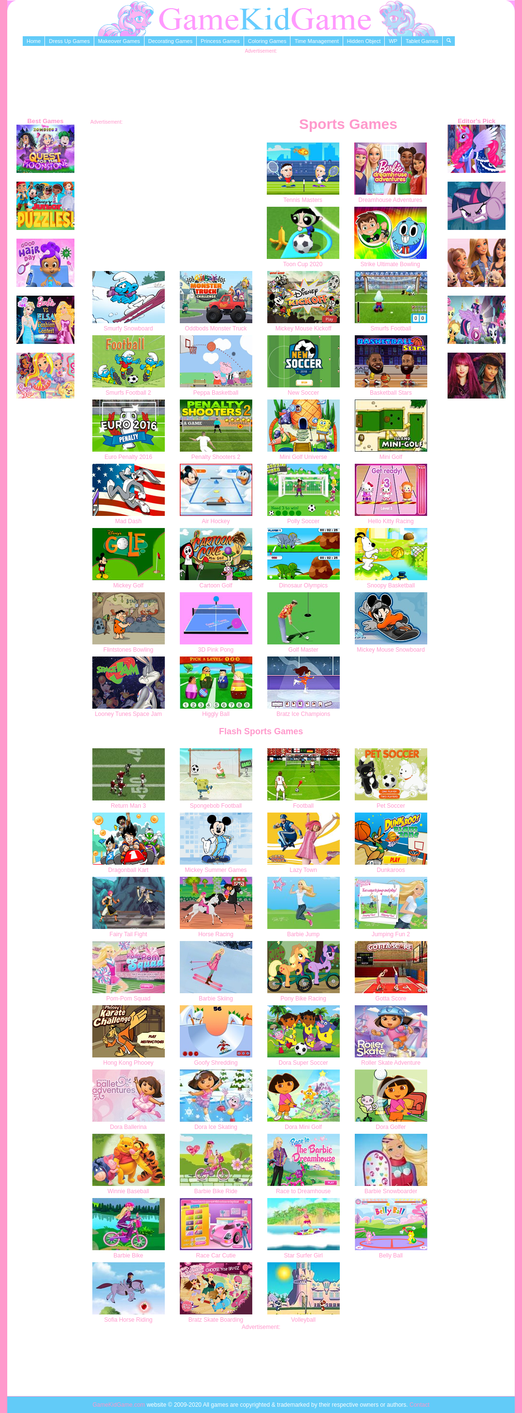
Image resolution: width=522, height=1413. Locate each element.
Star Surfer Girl (303, 1255)
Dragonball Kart (128, 870)
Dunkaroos (391, 870)
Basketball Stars (391, 392)
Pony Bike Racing (303, 998)
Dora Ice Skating (215, 1127)
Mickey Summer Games (216, 870)
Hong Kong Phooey (128, 1062)
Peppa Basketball (215, 392)
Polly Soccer (303, 521)
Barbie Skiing (216, 998)
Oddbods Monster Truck (216, 328)
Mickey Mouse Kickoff (304, 328)
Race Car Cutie (216, 1255)
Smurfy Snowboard (128, 328)
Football (303, 805)
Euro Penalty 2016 (128, 457)
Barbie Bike (128, 1255)
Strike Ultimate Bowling (390, 264)
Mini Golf (390, 457)
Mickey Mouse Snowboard (391, 649)
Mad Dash (128, 521)
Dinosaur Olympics (303, 585)
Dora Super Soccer (303, 1062)
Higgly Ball (216, 714)
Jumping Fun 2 (391, 934)
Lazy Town (303, 870)
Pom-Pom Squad (128, 998)
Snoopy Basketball (391, 585)
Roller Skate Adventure (390, 1062)
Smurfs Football (391, 328)
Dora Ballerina (128, 1127)
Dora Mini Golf (303, 1127)
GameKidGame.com (119, 1404)
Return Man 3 (128, 805)
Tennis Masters (302, 200)
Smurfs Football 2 (128, 392)
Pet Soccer (391, 805)
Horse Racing (215, 934)
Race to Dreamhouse (303, 1191)
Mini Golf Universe (303, 457)
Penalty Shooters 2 (215, 457)
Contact (419, 1404)
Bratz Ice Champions (303, 714)
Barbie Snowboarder (390, 1191)
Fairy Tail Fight (128, 934)
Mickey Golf (128, 585)
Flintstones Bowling (128, 649)
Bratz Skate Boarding (215, 1319)
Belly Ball (391, 1255)
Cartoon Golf (216, 585)
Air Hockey (216, 521)
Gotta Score (391, 998)
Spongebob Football (216, 805)
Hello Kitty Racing (391, 521)
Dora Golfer (391, 1127)
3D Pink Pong (215, 649)
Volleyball (303, 1319)
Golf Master (304, 649)
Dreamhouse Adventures (390, 200)
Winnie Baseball (128, 1191)
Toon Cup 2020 (302, 264)
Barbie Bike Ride (215, 1191)
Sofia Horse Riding (128, 1319)
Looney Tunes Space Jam (128, 714)
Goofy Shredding (216, 1062)
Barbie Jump (303, 934)
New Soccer (303, 392)
